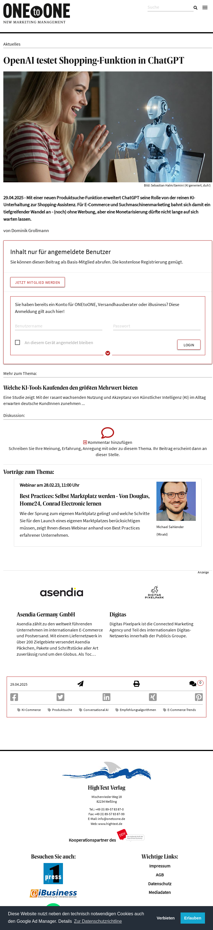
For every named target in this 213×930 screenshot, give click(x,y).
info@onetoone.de (111, 819)
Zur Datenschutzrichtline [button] (98, 921)
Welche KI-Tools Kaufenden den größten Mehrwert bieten (70, 388)
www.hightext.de (110, 824)
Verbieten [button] (166, 918)
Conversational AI (95, 710)
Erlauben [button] (192, 918)
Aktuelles (12, 44)
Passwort (120, 320)
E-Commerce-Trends (182, 710)
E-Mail (19, 320)
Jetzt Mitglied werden (37, 282)
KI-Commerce (31, 710)
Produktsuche (62, 710)
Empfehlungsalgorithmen (138, 710)
